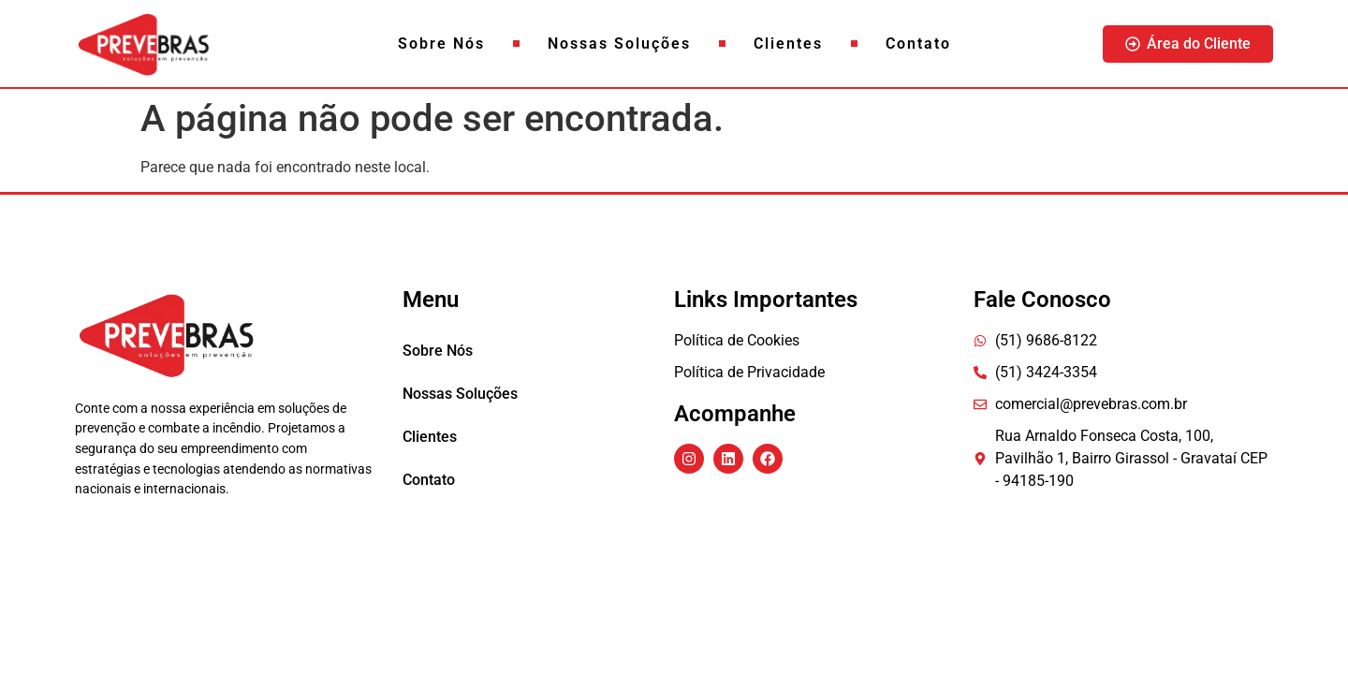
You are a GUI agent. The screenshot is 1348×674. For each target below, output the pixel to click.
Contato (918, 43)
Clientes (788, 43)
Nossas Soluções (619, 43)
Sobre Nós (441, 43)
